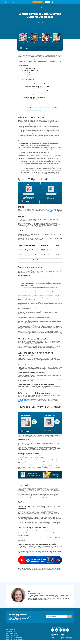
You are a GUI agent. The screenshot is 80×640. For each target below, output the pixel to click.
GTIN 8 (28, 76)
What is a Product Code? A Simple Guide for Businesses (39, 7)
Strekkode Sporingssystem (12, 631)
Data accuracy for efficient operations (36, 94)
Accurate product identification (34, 88)
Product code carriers (29, 79)
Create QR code (37, 2)
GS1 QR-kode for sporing (12, 635)
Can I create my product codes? (34, 110)
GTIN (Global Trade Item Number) (38, 155)
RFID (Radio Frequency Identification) (35, 83)
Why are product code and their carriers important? (36, 86)
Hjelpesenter (54, 636)
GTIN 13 (28, 74)
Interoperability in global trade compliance (37, 92)
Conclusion (26, 104)
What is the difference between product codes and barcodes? (41, 107)
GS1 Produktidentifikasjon (12, 633)
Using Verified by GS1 (31, 99)
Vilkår (63, 634)
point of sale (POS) (50, 210)
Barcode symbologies (31, 81)
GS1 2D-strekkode (10, 629)
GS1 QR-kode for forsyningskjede (14, 637)
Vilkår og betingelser (66, 636)
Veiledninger (54, 634)
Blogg (52, 637)
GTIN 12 (28, 72)
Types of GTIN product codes (31, 70)
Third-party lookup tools (32, 101)
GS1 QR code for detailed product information (34, 331)
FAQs (25, 106)
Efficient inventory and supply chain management (38, 90)
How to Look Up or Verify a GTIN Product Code (35, 97)
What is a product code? (30, 68)
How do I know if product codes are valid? (36, 112)
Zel (33, 22)
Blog (23, 7)
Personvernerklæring (66, 639)
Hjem (19, 7)
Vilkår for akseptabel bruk (67, 637)
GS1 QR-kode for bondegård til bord (15, 639)
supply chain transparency (44, 553)
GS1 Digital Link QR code (26, 295)
